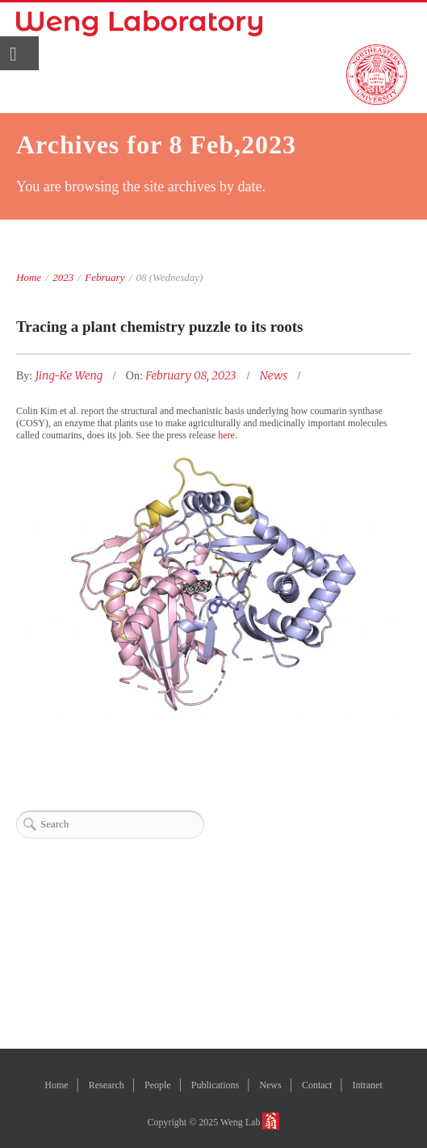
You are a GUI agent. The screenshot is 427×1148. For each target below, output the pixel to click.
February (104, 277)
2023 (62, 277)
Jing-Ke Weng (71, 375)
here (226, 435)
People (157, 1085)
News (273, 375)
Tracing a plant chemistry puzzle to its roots (160, 326)
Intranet (367, 1085)
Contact (317, 1085)
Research (106, 1085)
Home (28, 277)
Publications (215, 1085)
